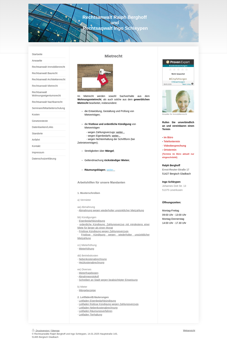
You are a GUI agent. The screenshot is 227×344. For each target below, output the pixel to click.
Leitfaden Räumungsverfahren (95, 311)
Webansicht (189, 330)
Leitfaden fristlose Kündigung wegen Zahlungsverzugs (109, 304)
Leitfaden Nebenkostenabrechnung (98, 307)
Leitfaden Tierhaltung (90, 314)
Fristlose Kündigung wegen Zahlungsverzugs (103, 231)
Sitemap (55, 330)
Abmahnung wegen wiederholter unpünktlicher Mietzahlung (111, 210)
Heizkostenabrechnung (91, 262)
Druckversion (41, 330)
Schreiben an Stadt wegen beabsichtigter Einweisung (108, 279)
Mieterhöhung (86, 248)
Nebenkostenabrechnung (93, 259)
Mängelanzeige (87, 290)
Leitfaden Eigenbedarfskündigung (97, 300)
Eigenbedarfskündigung (92, 220)
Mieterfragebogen (88, 273)
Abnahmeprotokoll (89, 276)
